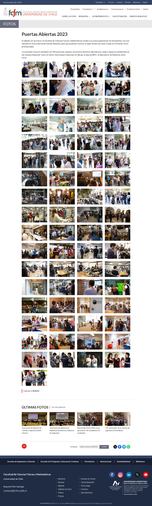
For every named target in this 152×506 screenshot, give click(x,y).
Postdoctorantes (134, 9)
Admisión (85, 16)
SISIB (51, 503)
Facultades (99, 2)
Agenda (61, 486)
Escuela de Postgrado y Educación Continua (61, 461)
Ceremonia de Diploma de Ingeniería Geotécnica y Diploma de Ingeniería (61, 432)
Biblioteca (138, 461)
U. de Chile (61, 503)
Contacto (84, 489)
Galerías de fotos (65, 489)
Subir (24, 448)
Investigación (120, 16)
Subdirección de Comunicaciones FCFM (82, 503)
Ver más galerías (59, 408)
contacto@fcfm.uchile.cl (15, 490)
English (145, 2)
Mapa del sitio (100, 503)
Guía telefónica (87, 492)
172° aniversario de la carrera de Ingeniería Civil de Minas (117, 431)
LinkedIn (124, 449)
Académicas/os (104, 9)
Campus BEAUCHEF (138, 16)
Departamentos (101, 16)
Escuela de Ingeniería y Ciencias (23, 461)
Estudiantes (89, 9)
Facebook (119, 449)
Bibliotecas (136, 2)
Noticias (61, 482)
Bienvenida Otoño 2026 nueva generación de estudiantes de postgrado (88, 432)
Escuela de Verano (88, 479)
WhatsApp (128, 449)
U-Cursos (111, 2)
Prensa (61, 496)
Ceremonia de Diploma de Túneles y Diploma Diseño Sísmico (31, 432)
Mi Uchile (128, 2)
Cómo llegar (86, 486)
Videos (61, 492)
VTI (56, 503)
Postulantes (78, 9)
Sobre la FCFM (71, 16)
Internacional (105, 461)
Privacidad (109, 503)
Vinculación (90, 461)
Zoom (24, 64)
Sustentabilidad (123, 461)
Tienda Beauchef (87, 482)
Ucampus (120, 2)
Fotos (10, 24)
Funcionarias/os (119, 9)
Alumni (146, 9)
